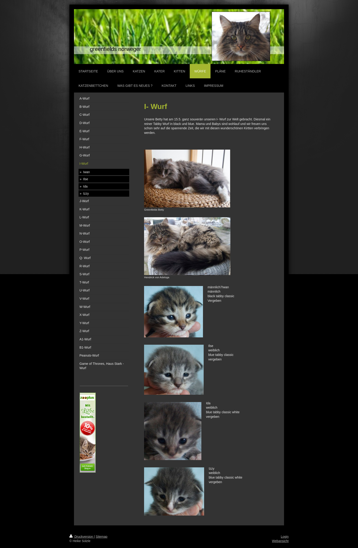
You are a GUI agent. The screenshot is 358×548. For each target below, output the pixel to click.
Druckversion (81, 536)
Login (285, 536)
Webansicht (280, 541)
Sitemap (101, 536)
